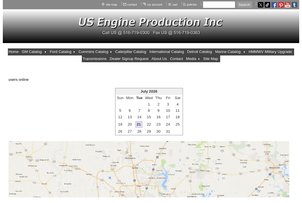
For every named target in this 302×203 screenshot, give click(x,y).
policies (192, 4)
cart (174, 4)
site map (111, 4)
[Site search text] (219, 4)
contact (132, 4)
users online (18, 79)
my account (155, 4)
